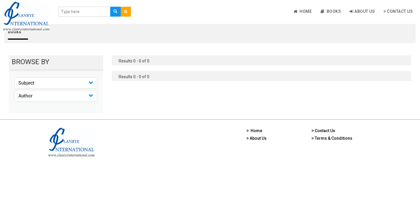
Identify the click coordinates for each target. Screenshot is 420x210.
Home (303, 11)
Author (25, 96)
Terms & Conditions (332, 138)
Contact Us (398, 11)
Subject (26, 83)
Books (331, 11)
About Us (362, 11)
